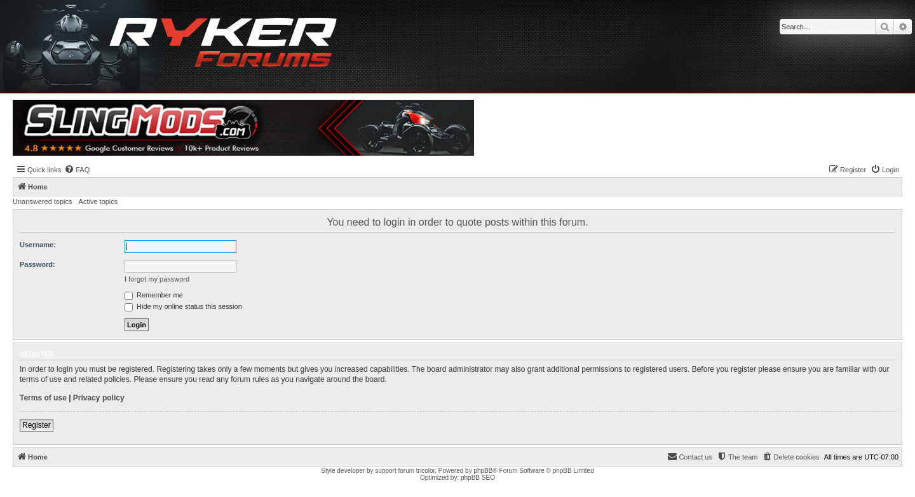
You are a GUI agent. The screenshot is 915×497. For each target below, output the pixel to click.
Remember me (154, 295)
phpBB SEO (478, 477)
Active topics (98, 201)
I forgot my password (157, 279)
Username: (38, 244)
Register (36, 425)
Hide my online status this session (183, 306)
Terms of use (43, 397)
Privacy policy (99, 397)
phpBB (482, 470)
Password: (37, 264)
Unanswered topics (42, 201)
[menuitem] (77, 169)
